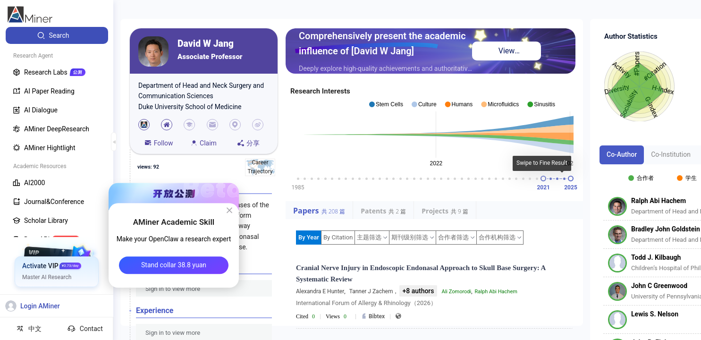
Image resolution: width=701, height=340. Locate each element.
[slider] (543, 178)
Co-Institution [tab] (671, 154)
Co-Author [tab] (622, 154)
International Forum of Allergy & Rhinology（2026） (366, 302)
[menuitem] (57, 35)
